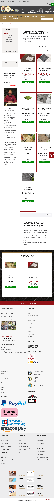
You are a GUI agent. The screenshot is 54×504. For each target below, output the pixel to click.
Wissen (12, 1)
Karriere (3, 390)
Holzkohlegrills (4, 457)
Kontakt (2, 392)
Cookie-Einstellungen (33, 315)
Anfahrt (2, 389)
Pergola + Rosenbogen (24, 446)
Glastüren (39, 456)
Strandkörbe (8, 37)
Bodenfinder (4, 448)
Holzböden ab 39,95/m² (6, 446)
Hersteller (5, 62)
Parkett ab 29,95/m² (5, 439)
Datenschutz (31, 318)
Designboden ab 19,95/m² (7, 442)
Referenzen (3, 385)
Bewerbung (3, 375)
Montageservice (4, 371)
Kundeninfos (26, 1)
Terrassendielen (9, 41)
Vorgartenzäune (22, 443)
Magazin (30, 336)
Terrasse (6, 33)
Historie (2, 382)
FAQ (29, 313)
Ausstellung (3, 384)
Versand (30, 323)
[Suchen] (52, 19)
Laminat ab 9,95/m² (5, 443)
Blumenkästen (9, 49)
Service (19, 1)
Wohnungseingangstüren (43, 457)
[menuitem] (15, 1)
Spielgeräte (21, 445)
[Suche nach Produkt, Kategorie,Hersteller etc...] (47, 19)
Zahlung (30, 312)
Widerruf (30, 322)
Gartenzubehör (22, 451)
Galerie (2, 387)
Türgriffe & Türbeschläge (42, 459)
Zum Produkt (28, 82)
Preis (4, 65)
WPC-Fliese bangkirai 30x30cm (44, 148)
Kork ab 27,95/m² (5, 445)
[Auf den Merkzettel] (27, 80)
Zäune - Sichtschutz (23, 442)
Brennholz (21, 452)
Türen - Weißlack (41, 451)
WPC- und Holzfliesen (11, 47)
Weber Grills (3, 463)
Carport (20, 440)
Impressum (30, 317)
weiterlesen (22, 475)
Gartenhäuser (22, 439)
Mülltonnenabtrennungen (25, 448)
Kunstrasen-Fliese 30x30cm (28, 109)
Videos (29, 338)
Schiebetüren (40, 454)
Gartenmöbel (9, 35)
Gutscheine (3, 373)
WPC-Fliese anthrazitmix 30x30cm (28, 188)
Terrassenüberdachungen (11, 51)
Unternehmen (5, 1)
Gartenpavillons (22, 449)
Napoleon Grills (4, 462)
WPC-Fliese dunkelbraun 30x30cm (28, 69)
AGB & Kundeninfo (32, 320)
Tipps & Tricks (31, 334)
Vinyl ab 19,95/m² (5, 440)
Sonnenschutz (9, 39)
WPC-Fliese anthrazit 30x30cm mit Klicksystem (44, 69)
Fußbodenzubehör (5, 449)
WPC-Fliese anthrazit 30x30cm (44, 109)
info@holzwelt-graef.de (9, 340)
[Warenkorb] (52, 4)
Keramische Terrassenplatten (10, 44)
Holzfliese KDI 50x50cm (28, 148)
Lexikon (29, 331)
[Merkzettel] (47, 4)
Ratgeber (30, 333)
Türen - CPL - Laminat (42, 453)
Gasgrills (3, 456)
